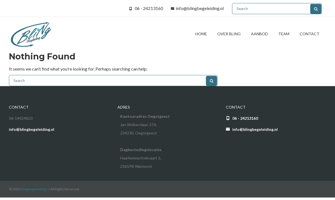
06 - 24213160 (149, 8)
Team (283, 33)
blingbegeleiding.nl (35, 189)
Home (201, 33)
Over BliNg (229, 33)
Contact (309, 33)
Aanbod (259, 33)
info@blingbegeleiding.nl (200, 8)
